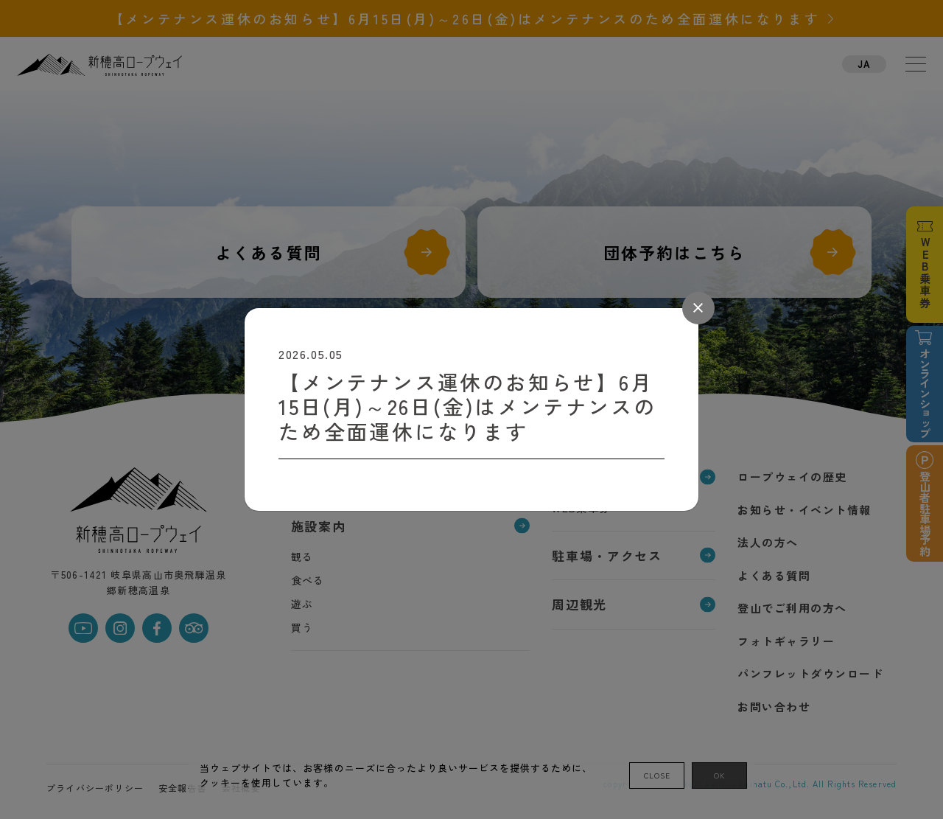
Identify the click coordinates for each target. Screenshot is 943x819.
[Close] (698, 308)
